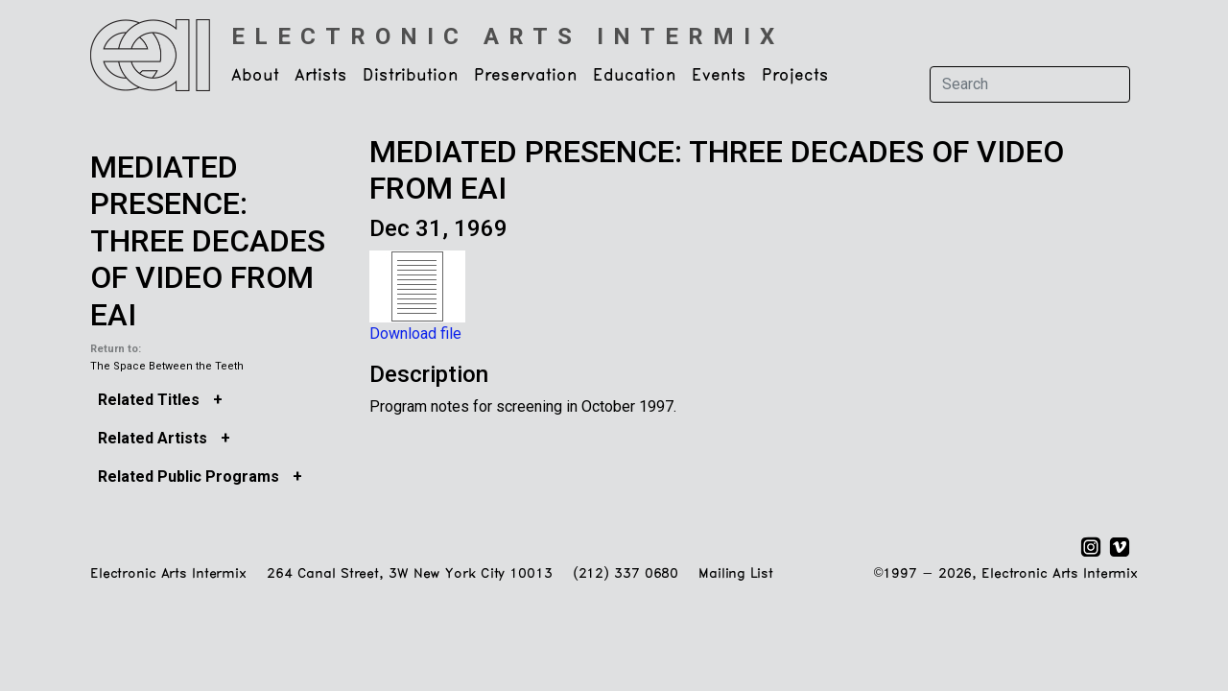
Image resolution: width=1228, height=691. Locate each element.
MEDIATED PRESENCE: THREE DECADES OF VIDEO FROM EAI (207, 241)
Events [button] (719, 75)
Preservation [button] (526, 75)
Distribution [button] (411, 75)
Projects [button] (795, 75)
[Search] (1030, 84)
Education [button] (634, 75)
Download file (415, 333)
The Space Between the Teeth (167, 366)
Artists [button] (321, 75)
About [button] (255, 75)
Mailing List (735, 574)
